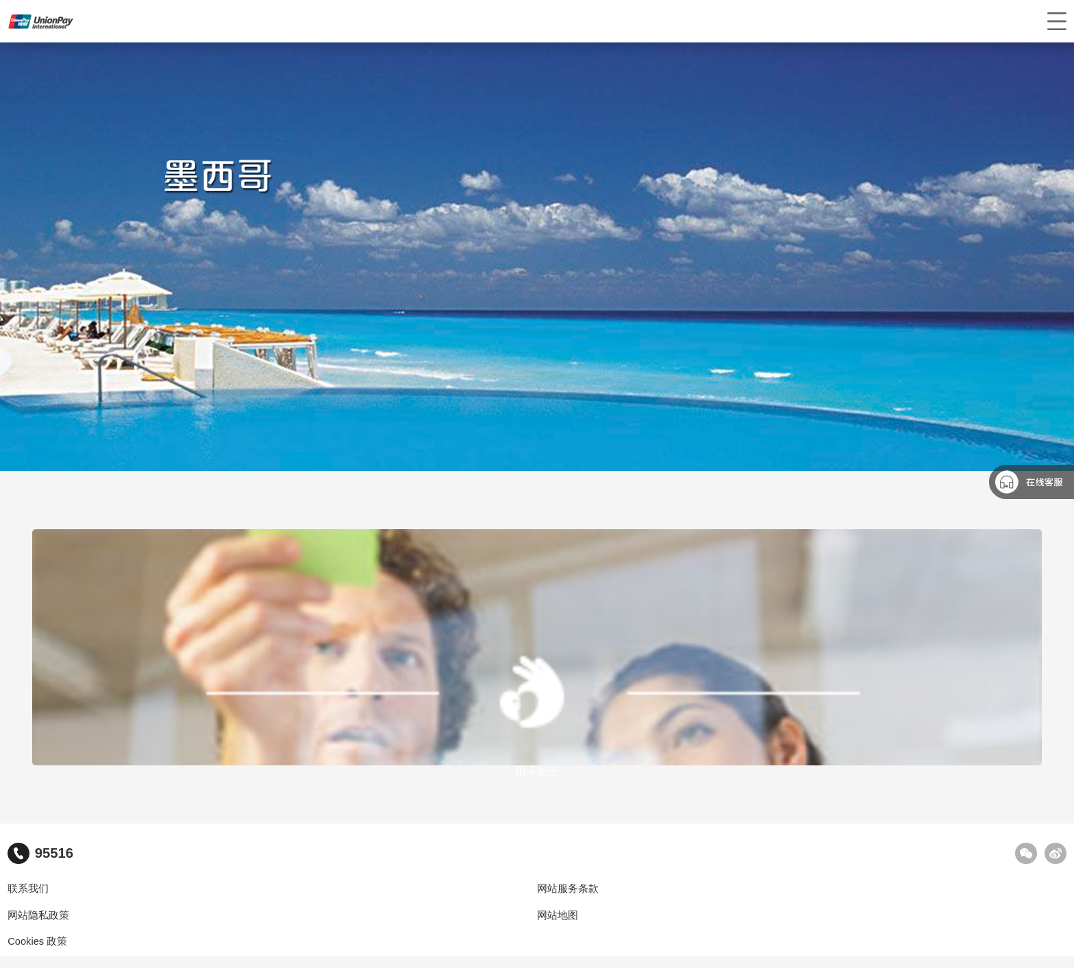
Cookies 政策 (37, 941)
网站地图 (557, 915)
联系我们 (28, 888)
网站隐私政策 (38, 915)
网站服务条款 (568, 888)
